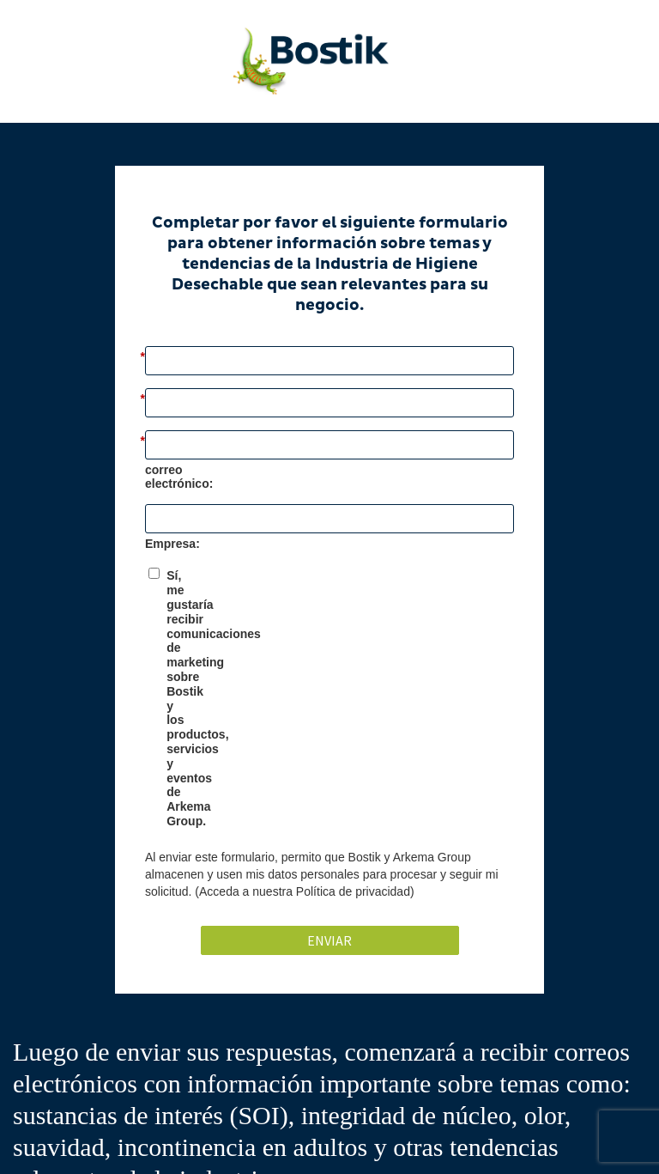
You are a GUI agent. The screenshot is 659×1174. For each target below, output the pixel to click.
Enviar (329, 746)
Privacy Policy (365, 1137)
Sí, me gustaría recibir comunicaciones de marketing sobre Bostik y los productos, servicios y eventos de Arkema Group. (335, 612)
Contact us (494, 1137)
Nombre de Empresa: (205, 537)
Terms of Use (554, 1137)
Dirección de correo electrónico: (241, 477)
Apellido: (175, 417)
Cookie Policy (432, 1137)
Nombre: (174, 357)
